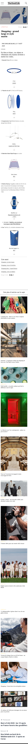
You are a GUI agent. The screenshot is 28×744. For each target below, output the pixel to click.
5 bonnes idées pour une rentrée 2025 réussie (12, 543)
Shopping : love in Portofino (8, 265)
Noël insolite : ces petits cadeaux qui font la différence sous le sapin (12, 386)
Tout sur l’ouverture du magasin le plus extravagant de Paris (11, 474)
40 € (14, 250)
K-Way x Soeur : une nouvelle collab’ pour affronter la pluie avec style (12, 500)
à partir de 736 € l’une (14, 146)
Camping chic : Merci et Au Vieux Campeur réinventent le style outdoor (12, 317)
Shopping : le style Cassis (7, 262)
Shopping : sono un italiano (8, 271)
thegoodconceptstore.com (14, 215)
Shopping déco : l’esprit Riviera (9, 268)
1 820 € (14, 83)
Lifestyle (4, 27)
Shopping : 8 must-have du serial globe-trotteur (13, 686)
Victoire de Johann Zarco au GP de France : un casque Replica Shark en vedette (13, 656)
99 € (14, 176)
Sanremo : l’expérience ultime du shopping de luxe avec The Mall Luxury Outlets (13, 361)
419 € (14, 113)
